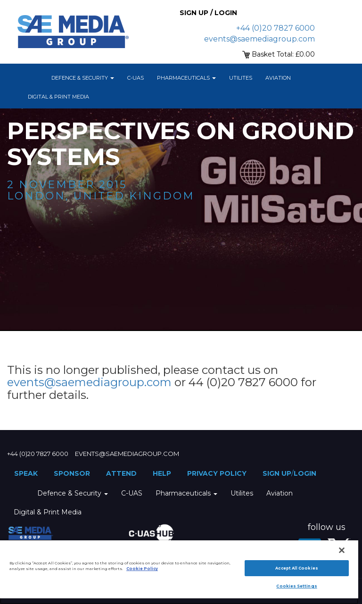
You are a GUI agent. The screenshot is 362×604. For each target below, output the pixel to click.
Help (162, 473)
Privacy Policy (217, 473)
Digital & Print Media (58, 96)
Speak (26, 473)
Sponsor (72, 473)
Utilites (240, 77)
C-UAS (135, 77)
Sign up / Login (208, 12)
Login (305, 473)
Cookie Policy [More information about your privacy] (142, 568)
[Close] (342, 550)
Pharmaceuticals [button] (186, 77)
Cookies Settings (296, 586)
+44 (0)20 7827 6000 (275, 28)
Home (33, 77)
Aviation (278, 77)
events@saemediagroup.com (259, 38)
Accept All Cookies (296, 568)
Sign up (277, 473)
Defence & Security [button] (82, 77)
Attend (121, 473)
